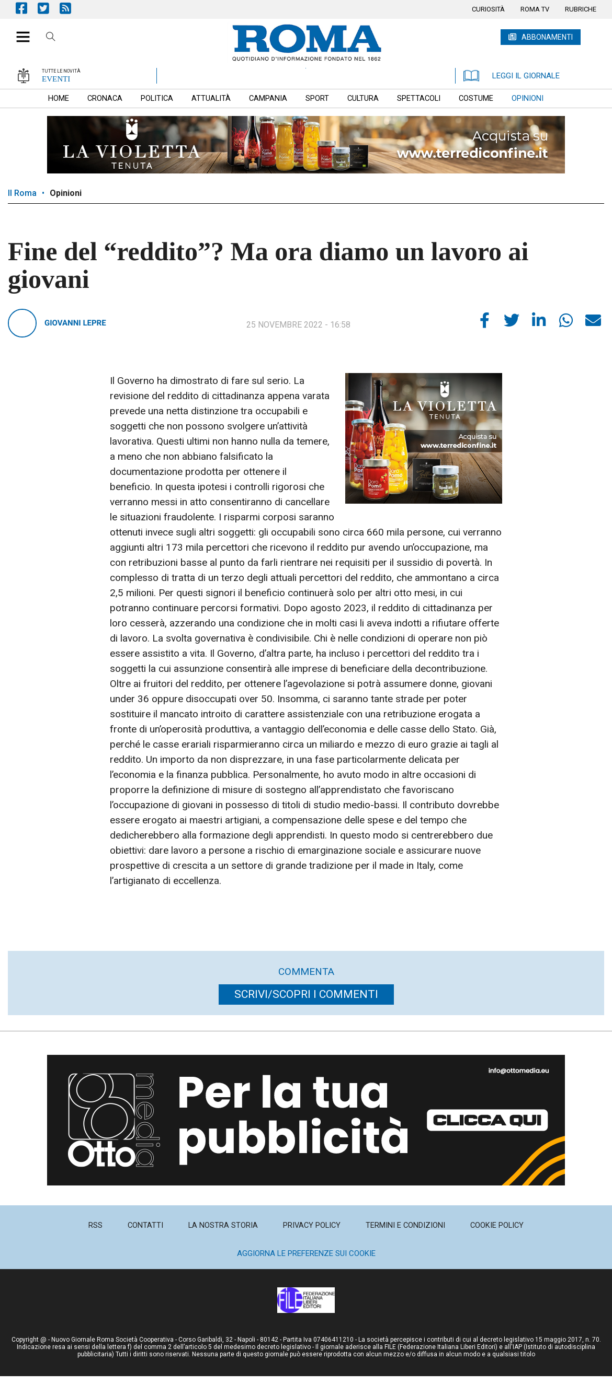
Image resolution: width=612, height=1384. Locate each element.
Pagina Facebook (27, 8)
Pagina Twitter (49, 8)
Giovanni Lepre (75, 323)
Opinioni (66, 193)
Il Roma (22, 193)
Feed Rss (71, 8)
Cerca (50, 38)
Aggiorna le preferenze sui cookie (306, 1253)
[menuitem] (488, 9)
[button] (19, 31)
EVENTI (56, 79)
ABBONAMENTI (547, 37)
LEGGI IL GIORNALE (511, 76)
